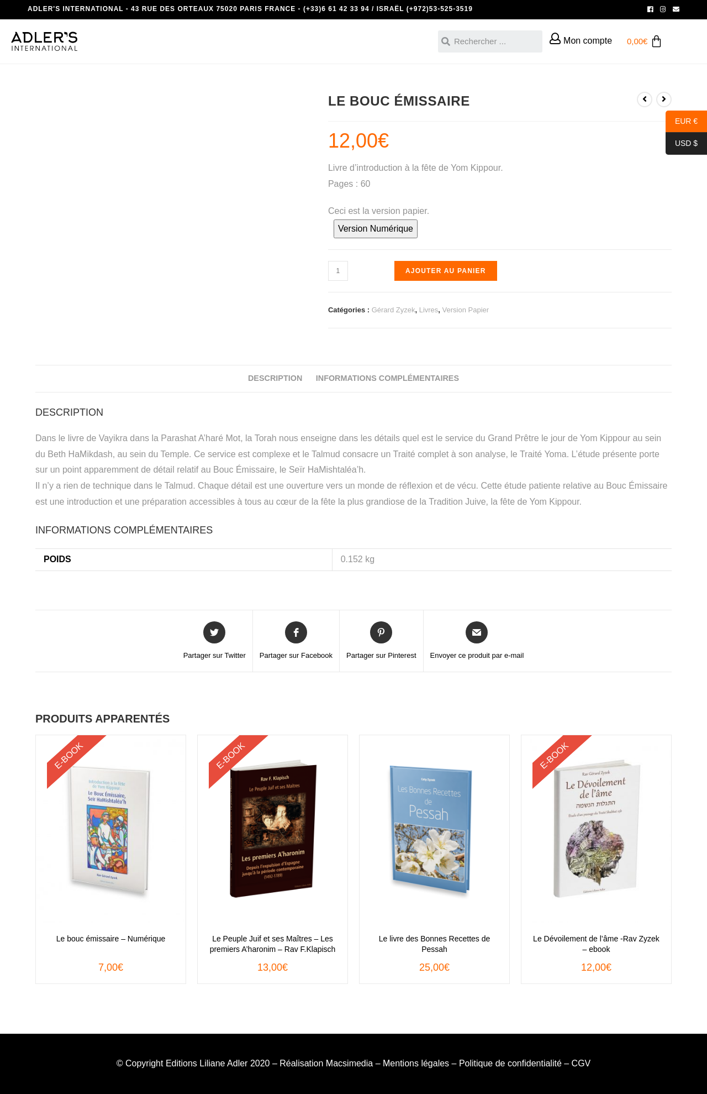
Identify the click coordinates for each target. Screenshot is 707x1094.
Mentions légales (416, 1063)
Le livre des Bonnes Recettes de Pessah (434, 943)
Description (275, 378)
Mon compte (587, 40)
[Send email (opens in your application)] (674, 9)
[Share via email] (477, 641)
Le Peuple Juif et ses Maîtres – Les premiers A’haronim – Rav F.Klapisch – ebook (273, 944)
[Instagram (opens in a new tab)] (663, 9)
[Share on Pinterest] (381, 641)
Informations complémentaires (387, 378)
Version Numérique (375, 228)
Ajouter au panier (445, 271)
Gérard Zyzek (393, 310)
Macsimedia (349, 1063)
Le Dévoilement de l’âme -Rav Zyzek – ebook (596, 943)
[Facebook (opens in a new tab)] (650, 9)
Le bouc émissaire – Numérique (111, 938)
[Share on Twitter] (214, 641)
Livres (429, 310)
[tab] (275, 378)
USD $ (682, 144)
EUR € (682, 122)
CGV (581, 1063)
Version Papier (465, 310)
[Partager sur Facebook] (296, 641)
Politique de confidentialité (510, 1063)
